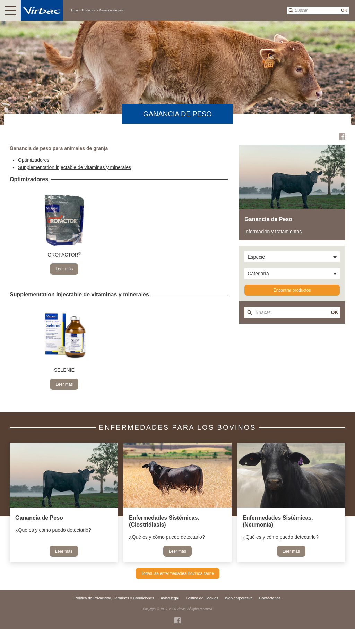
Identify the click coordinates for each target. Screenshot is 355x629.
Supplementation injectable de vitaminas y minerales (74, 167)
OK (344, 10)
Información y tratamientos (273, 231)
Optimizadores (33, 160)
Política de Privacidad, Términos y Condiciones (114, 598)
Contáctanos (270, 598)
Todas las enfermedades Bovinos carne (177, 573)
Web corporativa (239, 598)
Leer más (64, 269)
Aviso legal (170, 598)
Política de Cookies (201, 598)
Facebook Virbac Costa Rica (342, 136)
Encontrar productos (292, 290)
